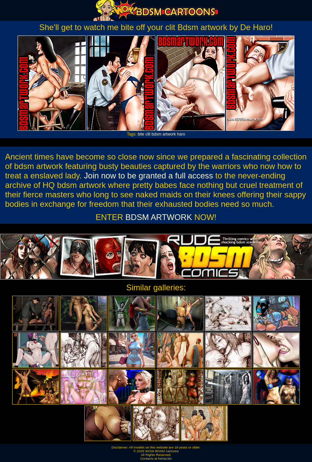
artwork (169, 134)
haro (181, 134)
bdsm (156, 134)
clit (148, 134)
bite (141, 134)
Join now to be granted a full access (148, 175)
